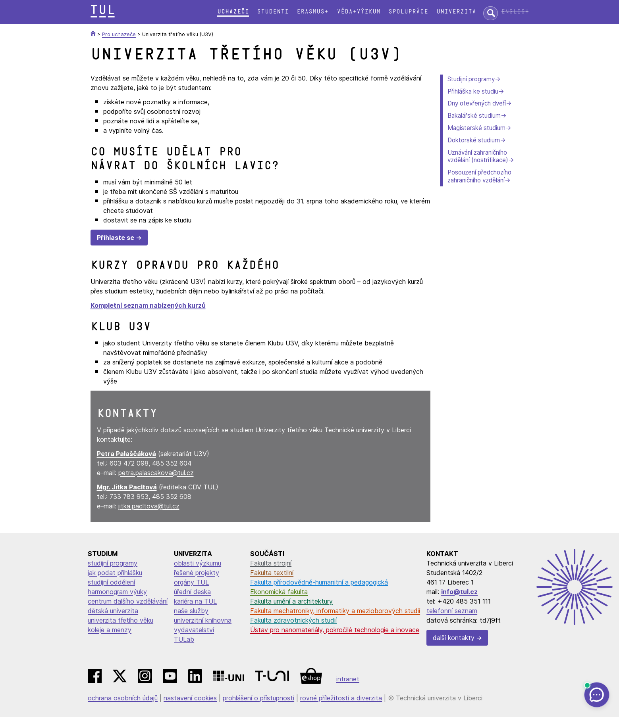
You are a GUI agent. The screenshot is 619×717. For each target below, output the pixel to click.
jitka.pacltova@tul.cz (148, 506)
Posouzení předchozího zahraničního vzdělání (479, 176)
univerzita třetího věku (120, 620)
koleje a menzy (109, 630)
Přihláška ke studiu (472, 91)
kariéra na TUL (195, 601)
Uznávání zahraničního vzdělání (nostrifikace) (477, 156)
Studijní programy (471, 79)
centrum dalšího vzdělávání (128, 601)
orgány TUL (191, 582)
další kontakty (453, 638)
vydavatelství (194, 630)
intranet (347, 679)
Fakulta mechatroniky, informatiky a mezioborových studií (335, 611)
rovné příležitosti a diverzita (341, 698)
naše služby (191, 611)
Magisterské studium (476, 128)
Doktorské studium (473, 140)
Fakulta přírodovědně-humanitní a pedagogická (319, 582)
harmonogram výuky (117, 592)
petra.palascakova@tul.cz (156, 473)
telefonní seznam (451, 611)
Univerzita (456, 11)
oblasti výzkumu (197, 563)
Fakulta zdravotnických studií (293, 620)
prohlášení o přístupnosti (258, 698)
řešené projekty (196, 573)
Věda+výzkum (358, 11)
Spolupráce (408, 11)
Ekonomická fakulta (279, 592)
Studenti (273, 11)
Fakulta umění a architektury (291, 601)
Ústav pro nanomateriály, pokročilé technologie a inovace (334, 630)
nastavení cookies (190, 698)
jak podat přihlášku (115, 573)
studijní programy (112, 563)
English (515, 11)
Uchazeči (233, 11)
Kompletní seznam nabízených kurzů (148, 305)
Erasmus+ (312, 11)
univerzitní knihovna (202, 620)
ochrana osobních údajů (123, 698)
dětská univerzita (113, 611)
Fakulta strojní (270, 563)
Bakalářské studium (474, 115)
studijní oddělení (111, 582)
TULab (184, 639)
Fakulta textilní (271, 573)
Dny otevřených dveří (476, 103)
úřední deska (192, 592)
